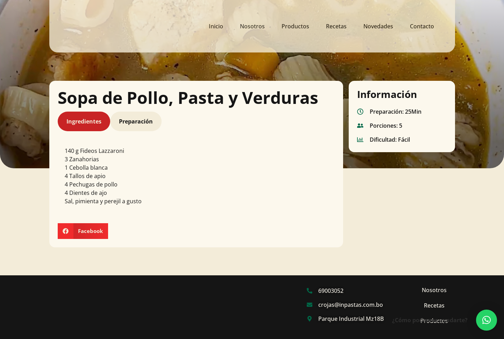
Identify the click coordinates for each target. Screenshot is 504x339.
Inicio (216, 26)
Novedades (378, 26)
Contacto (422, 26)
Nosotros (252, 26)
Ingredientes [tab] (83, 123)
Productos (295, 26)
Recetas (336, 26)
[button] (83, 232)
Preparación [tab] (136, 123)
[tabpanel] (196, 180)
